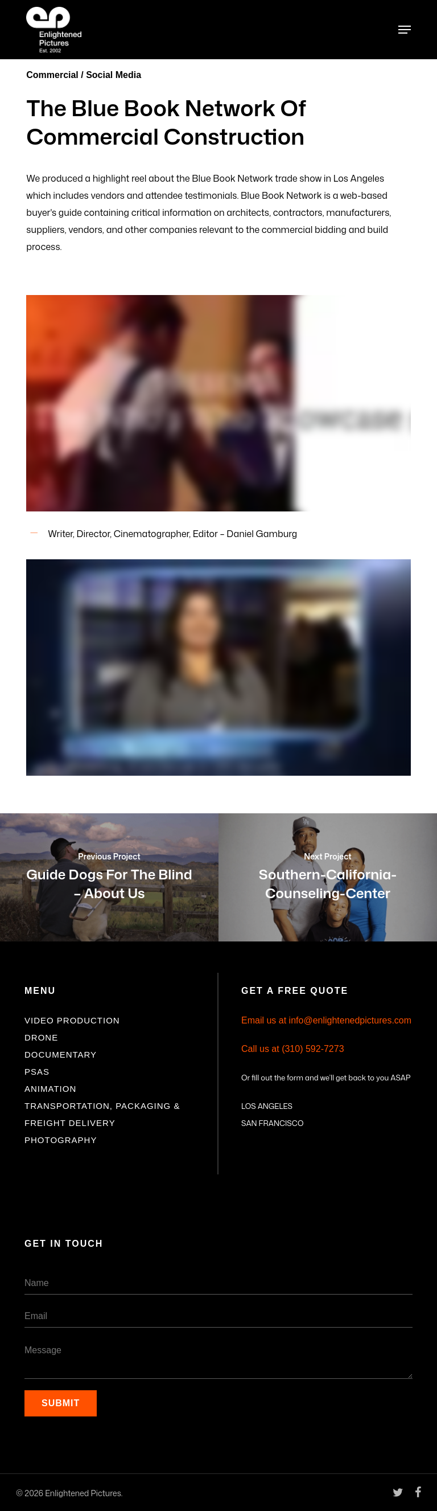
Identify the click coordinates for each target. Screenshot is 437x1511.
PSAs (37, 1071)
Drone (41, 1037)
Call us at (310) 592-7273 (292, 1049)
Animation (50, 1089)
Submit (61, 1403)
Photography (60, 1140)
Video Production (72, 1020)
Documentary (60, 1054)
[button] (404, 29)
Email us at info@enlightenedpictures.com (326, 1020)
